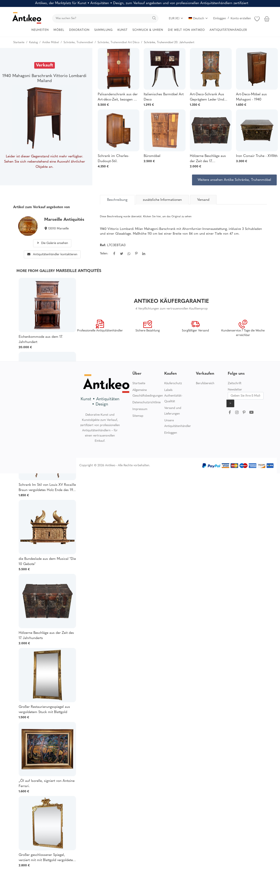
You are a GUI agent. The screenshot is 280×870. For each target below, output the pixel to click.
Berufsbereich (205, 383)
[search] (105, 18)
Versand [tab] (203, 200)
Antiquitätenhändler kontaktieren (52, 254)
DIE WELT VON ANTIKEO (186, 30)
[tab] (117, 199)
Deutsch (198, 18)
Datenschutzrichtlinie (146, 402)
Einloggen (219, 18)
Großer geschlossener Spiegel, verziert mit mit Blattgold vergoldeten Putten (47, 858)
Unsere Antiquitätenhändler (177, 423)
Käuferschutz (173, 383)
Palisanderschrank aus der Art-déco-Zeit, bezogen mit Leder (118, 97)
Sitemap (137, 416)
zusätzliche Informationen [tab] (162, 200)
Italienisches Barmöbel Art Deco (164, 97)
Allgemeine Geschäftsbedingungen (147, 393)
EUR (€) (176, 18)
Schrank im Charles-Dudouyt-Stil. (113, 158)
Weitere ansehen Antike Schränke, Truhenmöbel (234, 180)
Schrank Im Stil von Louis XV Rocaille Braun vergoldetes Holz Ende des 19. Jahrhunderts (47, 488)
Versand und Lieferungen (172, 411)
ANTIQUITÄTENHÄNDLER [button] (228, 30)
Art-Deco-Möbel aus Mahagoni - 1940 (251, 97)
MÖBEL (59, 30)
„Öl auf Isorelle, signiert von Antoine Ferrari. (47, 783)
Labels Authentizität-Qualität (173, 396)
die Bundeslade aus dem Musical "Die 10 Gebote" (47, 561)
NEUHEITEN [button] (40, 30)
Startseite (138, 383)
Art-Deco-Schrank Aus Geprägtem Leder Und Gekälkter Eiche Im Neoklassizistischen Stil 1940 (207, 97)
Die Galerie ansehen (52, 243)
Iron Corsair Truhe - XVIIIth (257, 156)
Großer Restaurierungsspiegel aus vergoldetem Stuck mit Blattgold (44, 709)
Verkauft (44, 65)
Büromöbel (152, 156)
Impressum (139, 409)
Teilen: (104, 253)
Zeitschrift (234, 383)
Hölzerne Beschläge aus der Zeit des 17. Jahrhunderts (208, 159)
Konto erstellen (241, 18)
